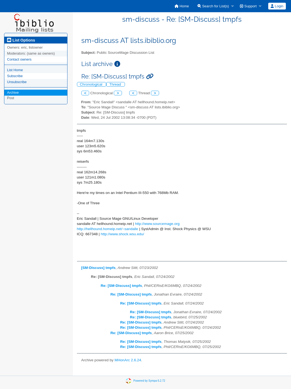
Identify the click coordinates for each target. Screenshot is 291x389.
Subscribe (15, 76)
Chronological (92, 84)
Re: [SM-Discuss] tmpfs (121, 286)
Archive (13, 92)
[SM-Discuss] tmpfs (98, 268)
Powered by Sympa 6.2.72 (149, 380)
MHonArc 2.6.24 (128, 360)
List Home (15, 70)
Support (248, 6)
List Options (21, 40)
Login (277, 6)
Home (181, 6)
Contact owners (19, 59)
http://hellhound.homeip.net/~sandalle (107, 229)
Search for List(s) (213, 6)
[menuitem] (181, 6)
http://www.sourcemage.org (157, 224)
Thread (115, 84)
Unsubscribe (17, 82)
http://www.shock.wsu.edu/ (122, 234)
